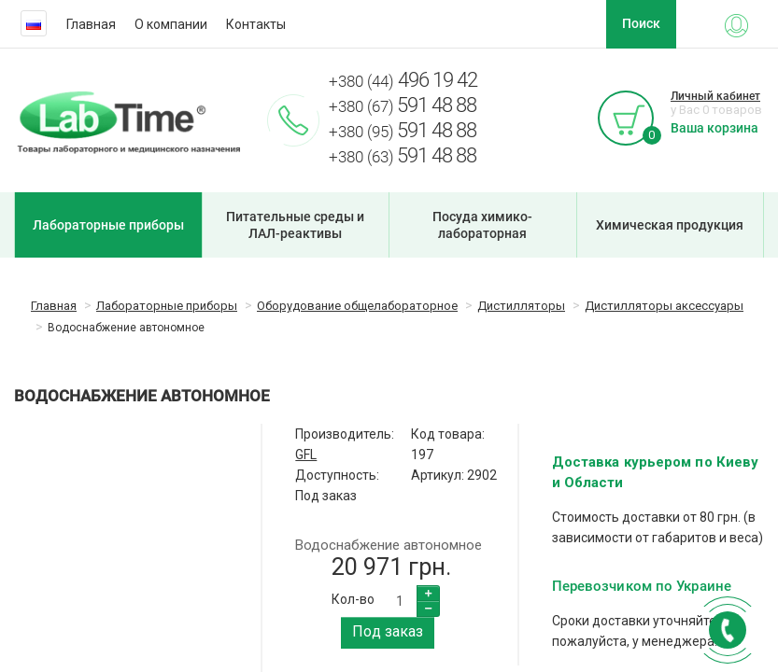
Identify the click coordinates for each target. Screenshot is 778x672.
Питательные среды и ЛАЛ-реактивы (295, 225)
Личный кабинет (715, 96)
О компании (170, 24)
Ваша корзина (714, 127)
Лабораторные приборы (108, 224)
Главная (91, 24)
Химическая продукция (669, 224)
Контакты (256, 24)
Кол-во (353, 599)
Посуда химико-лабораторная (482, 225)
